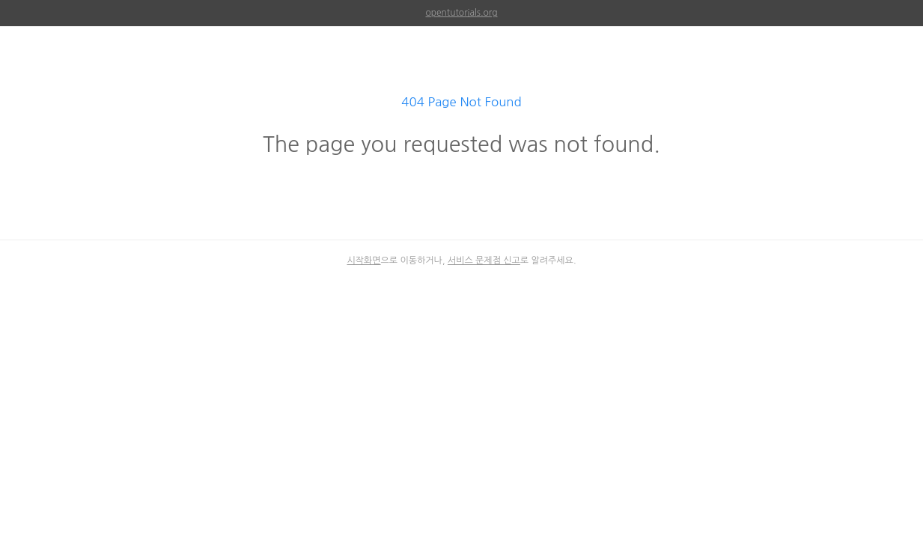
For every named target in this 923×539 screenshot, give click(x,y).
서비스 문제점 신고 (484, 260)
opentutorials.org (462, 12)
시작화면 (363, 260)
